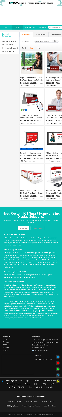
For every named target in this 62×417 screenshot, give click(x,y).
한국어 (36, 384)
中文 (20, 381)
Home (5, 339)
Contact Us (23, 228)
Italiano (18, 384)
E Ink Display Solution (9, 41)
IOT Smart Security (8, 51)
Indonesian (49, 387)
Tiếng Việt (21, 387)
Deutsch (36, 381)
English (28, 381)
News (5, 345)
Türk (30, 387)
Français (10, 384)
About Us (6, 347)
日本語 (44, 384)
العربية (52, 384)
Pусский (27, 384)
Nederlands (38, 387)
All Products (25, 41)
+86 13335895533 (40, 347)
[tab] (26, 34)
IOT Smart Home (7, 44)
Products (6, 342)
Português (46, 381)
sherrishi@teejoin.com (41, 350)
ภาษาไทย (12, 387)
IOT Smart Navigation (9, 48)
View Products (37, 228)
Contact (5, 350)
